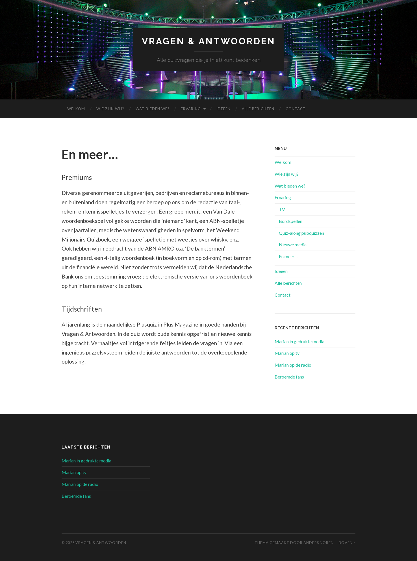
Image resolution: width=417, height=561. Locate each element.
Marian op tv (287, 353)
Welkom (76, 108)
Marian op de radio (293, 365)
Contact (296, 108)
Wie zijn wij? (110, 108)
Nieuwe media (293, 244)
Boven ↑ (347, 542)
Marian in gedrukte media (299, 341)
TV (282, 209)
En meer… (288, 256)
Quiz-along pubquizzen (301, 233)
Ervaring (191, 108)
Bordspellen (290, 221)
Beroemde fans (289, 376)
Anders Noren (318, 542)
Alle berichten (258, 108)
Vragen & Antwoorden (208, 41)
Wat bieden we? (153, 108)
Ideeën (223, 108)
